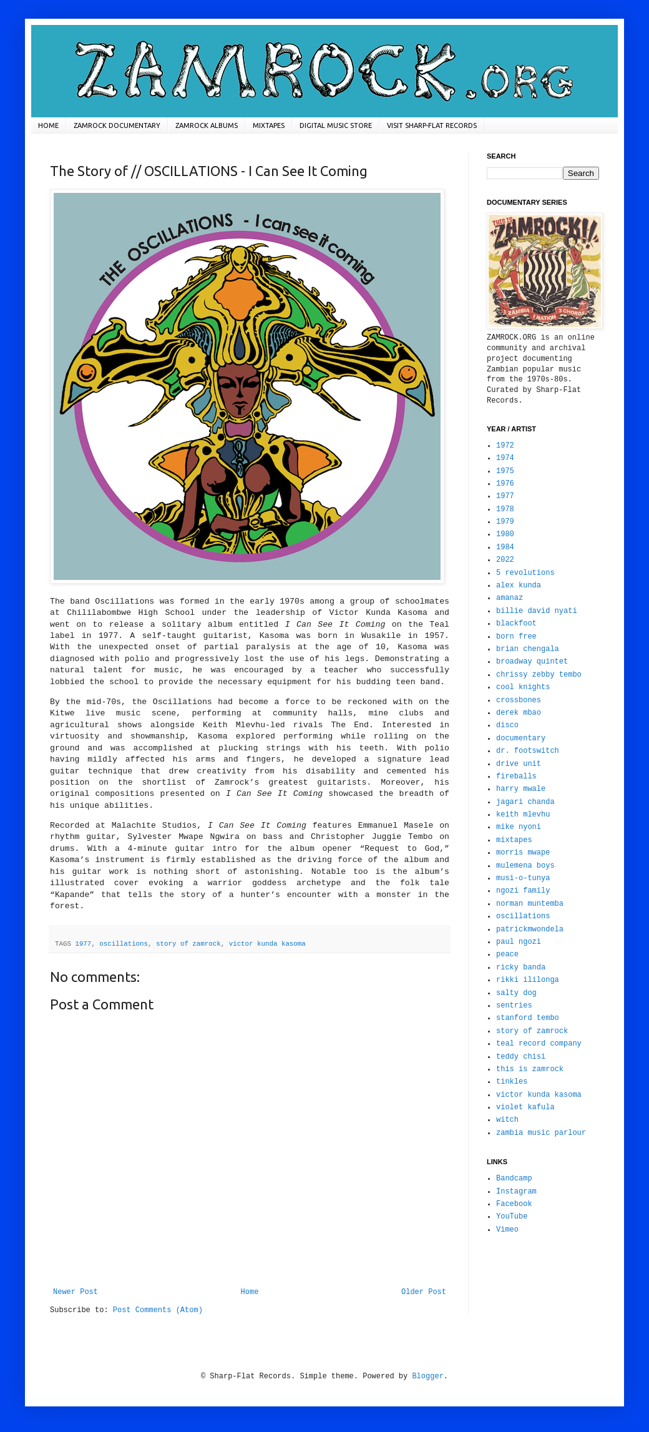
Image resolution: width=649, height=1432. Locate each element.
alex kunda (518, 585)
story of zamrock (188, 944)
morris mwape (523, 852)
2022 (505, 560)
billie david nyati (536, 611)
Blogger (427, 1376)
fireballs (516, 776)
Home (250, 1292)
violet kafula (525, 1107)
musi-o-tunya (523, 878)
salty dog (516, 993)
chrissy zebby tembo (539, 674)
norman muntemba (530, 904)
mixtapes (514, 840)
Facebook (514, 1204)
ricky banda (520, 967)
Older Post (423, 1292)
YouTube (511, 1216)
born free (516, 636)
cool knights (523, 687)
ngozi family (523, 890)
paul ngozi (518, 942)
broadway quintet (532, 661)
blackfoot (516, 623)
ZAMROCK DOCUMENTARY (117, 125)
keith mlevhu (523, 814)
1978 (505, 509)
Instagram (516, 1191)
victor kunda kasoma (267, 944)
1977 (83, 944)
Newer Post (75, 1292)
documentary (520, 738)
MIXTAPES (269, 125)
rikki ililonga (527, 980)
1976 (505, 483)
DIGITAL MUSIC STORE (336, 125)
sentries (514, 1005)
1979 (505, 521)
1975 (505, 471)
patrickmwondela (530, 929)
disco (507, 725)
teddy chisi (520, 1056)
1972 (505, 445)
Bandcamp (514, 1178)
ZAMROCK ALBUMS (206, 125)
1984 (505, 547)
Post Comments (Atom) (158, 1310)
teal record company (539, 1043)
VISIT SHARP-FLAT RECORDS (432, 125)
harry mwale (520, 789)
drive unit (518, 764)
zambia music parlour (541, 1133)
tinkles (511, 1081)
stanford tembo (527, 1018)
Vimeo (507, 1229)
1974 (505, 458)
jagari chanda (525, 802)
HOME (48, 125)
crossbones (518, 700)
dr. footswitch (527, 751)
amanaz (509, 598)
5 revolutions (525, 573)
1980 (505, 534)
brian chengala (527, 649)
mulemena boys (525, 865)
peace (507, 954)
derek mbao (518, 713)
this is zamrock (530, 1069)
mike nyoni (518, 827)
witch (507, 1120)
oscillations (123, 944)
